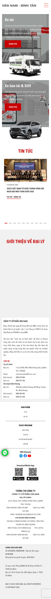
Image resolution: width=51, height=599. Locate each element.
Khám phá (13, 44)
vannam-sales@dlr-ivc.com (26, 374)
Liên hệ (25, 444)
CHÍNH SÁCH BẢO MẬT (13, 547)
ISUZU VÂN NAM (25, 425)
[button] (6, 223)
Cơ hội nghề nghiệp (25, 439)
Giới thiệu (25, 430)
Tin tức (9, 197)
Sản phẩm (25, 407)
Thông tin (17, 197)
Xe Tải (25, 417)
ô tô (25, 412)
